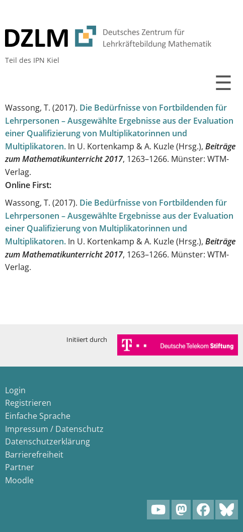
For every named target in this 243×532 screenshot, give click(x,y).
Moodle (19, 480)
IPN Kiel (46, 60)
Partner (19, 467)
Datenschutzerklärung (47, 441)
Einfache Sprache (37, 415)
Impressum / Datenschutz (54, 428)
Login (15, 390)
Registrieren (28, 402)
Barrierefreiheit (34, 454)
